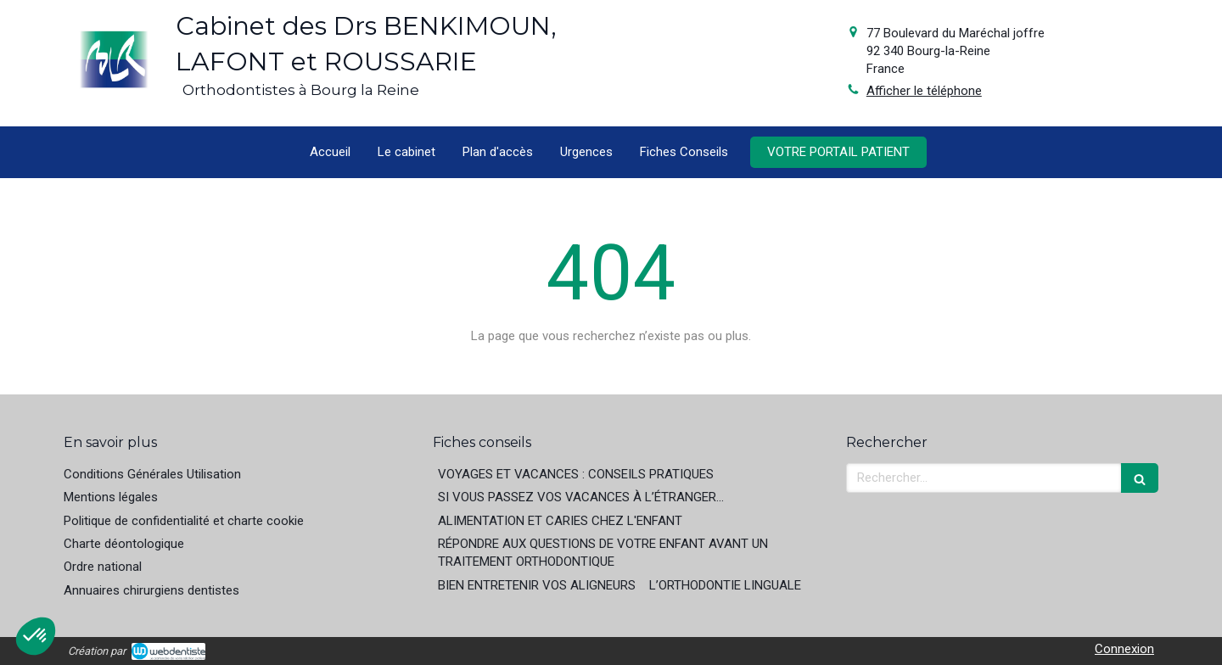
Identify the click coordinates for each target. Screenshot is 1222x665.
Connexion (1124, 649)
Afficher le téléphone (924, 90)
